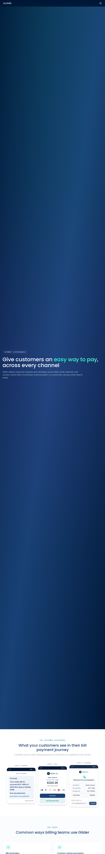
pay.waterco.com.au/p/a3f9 (19, 799)
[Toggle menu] (100, 3)
